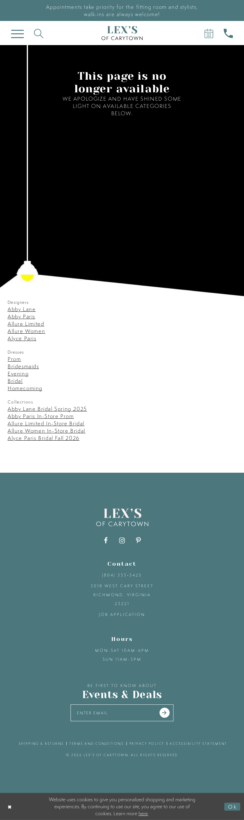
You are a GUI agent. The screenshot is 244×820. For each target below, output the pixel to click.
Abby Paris (21, 316)
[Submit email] (165, 713)
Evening (18, 373)
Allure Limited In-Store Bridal (46, 423)
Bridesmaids (23, 366)
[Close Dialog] (10, 806)
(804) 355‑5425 (122, 575)
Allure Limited (26, 323)
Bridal (15, 380)
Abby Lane (22, 309)
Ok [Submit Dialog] (232, 806)
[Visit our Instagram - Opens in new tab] (122, 540)
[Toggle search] (38, 33)
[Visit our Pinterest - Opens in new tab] (138, 540)
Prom (14, 359)
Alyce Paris (22, 338)
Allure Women (26, 331)
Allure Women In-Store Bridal (46, 430)
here (143, 813)
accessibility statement (198, 743)
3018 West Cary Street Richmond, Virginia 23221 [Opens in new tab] (122, 594)
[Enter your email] (122, 712)
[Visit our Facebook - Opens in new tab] (106, 540)
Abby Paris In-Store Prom (41, 416)
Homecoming (25, 388)
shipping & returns (41, 743)
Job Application (122, 614)
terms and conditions (96, 743)
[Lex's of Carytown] (122, 33)
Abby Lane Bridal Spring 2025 (47, 408)
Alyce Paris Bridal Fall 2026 (43, 438)
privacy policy (146, 743)
